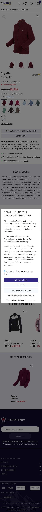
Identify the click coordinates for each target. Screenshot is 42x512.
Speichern (27, 285)
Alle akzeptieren (26, 280)
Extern (9, 275)
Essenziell (10, 272)
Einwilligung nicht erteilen (24, 290)
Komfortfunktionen (26, 272)
